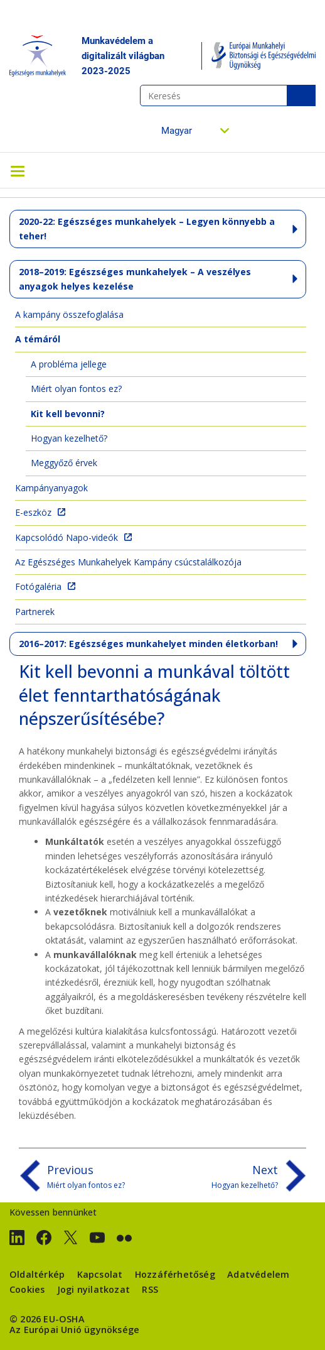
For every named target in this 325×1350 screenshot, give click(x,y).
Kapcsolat (100, 1274)
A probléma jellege (69, 364)
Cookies (27, 1289)
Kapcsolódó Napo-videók (66, 537)
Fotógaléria (38, 586)
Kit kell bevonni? (68, 414)
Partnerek (35, 612)
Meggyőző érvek (64, 463)
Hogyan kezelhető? (69, 438)
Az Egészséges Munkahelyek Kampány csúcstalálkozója (128, 562)
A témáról (37, 339)
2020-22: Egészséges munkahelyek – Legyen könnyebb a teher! (147, 228)
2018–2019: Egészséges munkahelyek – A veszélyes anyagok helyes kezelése (135, 278)
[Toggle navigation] (17, 170)
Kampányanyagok (51, 488)
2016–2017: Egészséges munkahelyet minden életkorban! (148, 644)
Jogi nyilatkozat (93, 1289)
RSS (150, 1289)
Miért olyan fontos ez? (76, 389)
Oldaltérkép (37, 1274)
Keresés (301, 95)
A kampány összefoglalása (69, 314)
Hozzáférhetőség (175, 1274)
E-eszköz (33, 512)
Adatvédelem (258, 1274)
